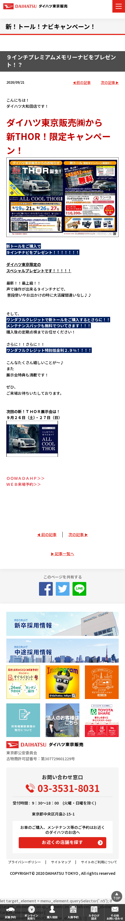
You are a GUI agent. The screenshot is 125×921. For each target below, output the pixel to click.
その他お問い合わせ (115, 916)
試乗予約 (10, 917)
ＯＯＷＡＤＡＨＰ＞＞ (25, 478)
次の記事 (108, 82)
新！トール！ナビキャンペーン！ (50, 26)
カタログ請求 (93, 916)
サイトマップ (61, 861)
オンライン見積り (31, 916)
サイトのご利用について (99, 861)
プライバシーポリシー (24, 861)
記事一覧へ (64, 553)
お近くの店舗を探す (62, 842)
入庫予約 (73, 917)
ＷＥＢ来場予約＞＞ (23, 484)
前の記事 (83, 82)
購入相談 (52, 917)
